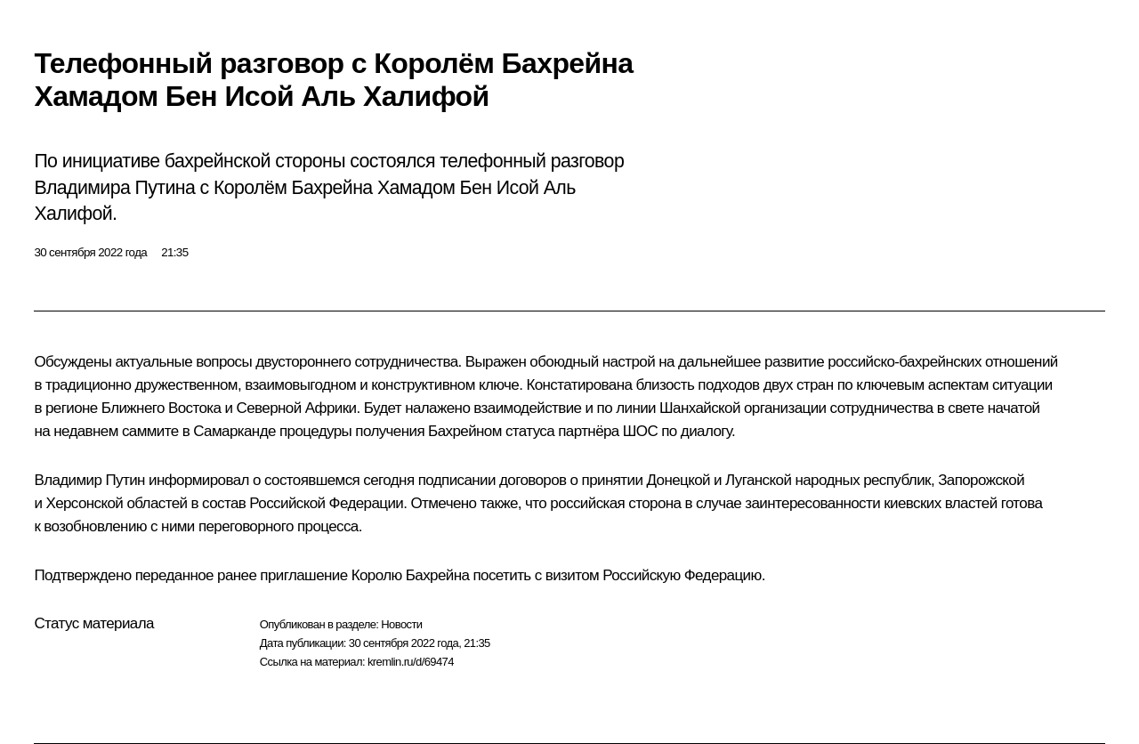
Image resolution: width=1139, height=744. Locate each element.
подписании (457, 480)
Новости (401, 624)
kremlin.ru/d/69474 (411, 661)
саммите (150, 431)
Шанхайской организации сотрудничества (796, 408)
